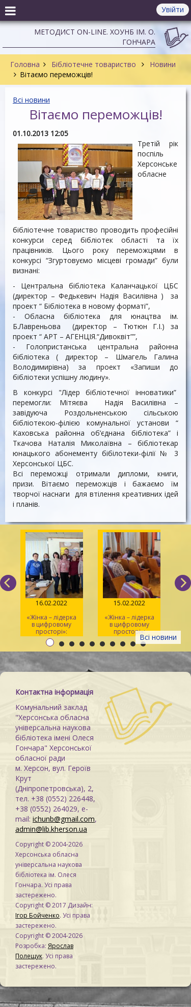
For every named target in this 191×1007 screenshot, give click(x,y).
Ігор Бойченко (37, 915)
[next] (183, 583)
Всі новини (31, 100)
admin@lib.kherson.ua (51, 829)
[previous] (8, 583)
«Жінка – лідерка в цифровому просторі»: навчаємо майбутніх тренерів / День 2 (129, 584)
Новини (162, 64)
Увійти (172, 9)
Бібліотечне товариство (93, 64)
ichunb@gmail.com (64, 819)
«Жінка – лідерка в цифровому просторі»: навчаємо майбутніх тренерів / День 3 (51, 584)
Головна (25, 64)
